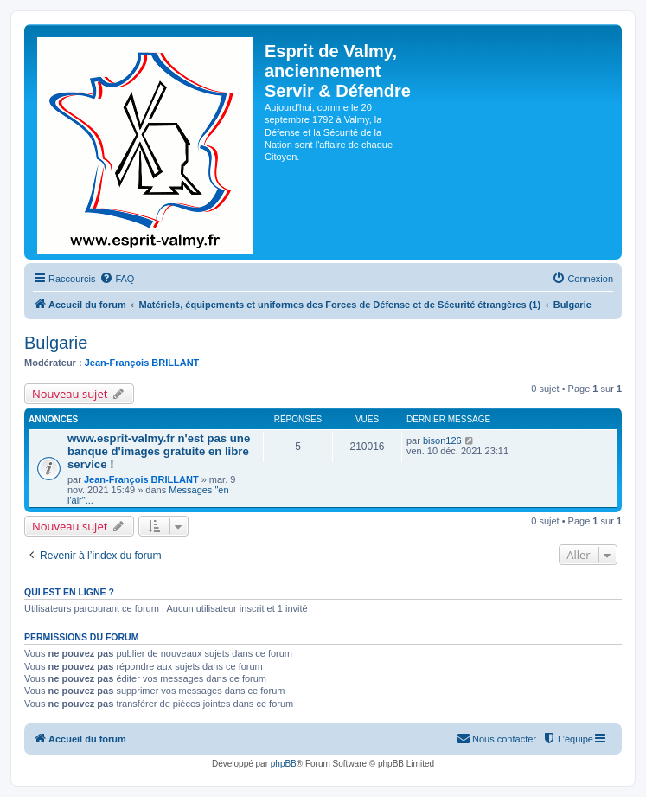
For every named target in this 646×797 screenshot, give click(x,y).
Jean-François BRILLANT (142, 362)
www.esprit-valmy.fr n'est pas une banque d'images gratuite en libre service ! (158, 451)
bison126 (442, 440)
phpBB (284, 763)
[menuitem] (116, 278)
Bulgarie (55, 342)
